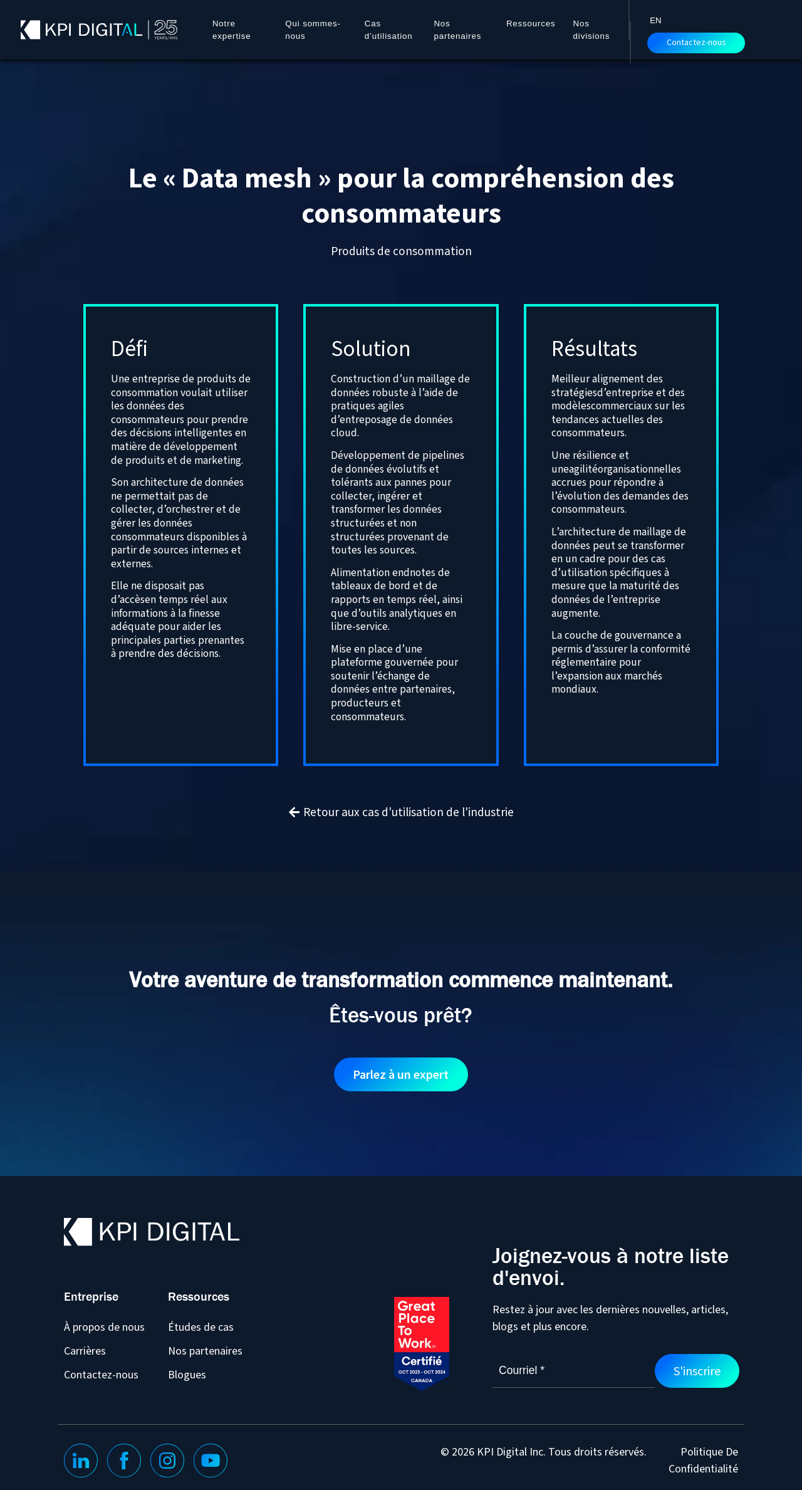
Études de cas (201, 1326)
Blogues (187, 1374)
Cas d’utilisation (389, 30)
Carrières (85, 1350)
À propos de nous (104, 1326)
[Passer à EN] (655, 20)
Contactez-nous (696, 42)
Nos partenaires (457, 30)
